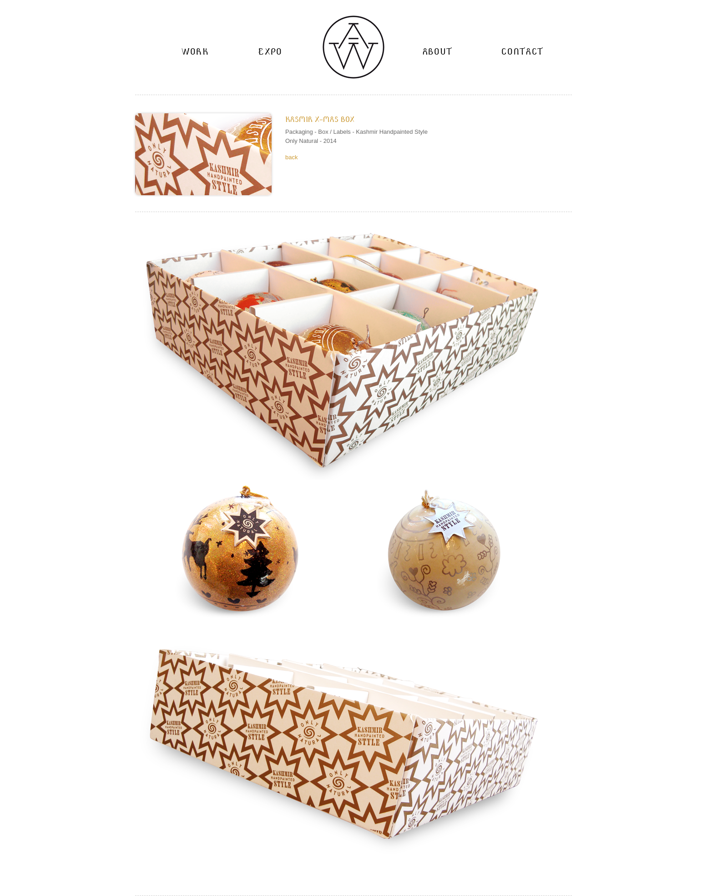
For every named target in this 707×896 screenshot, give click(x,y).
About (438, 51)
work (195, 51)
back (291, 157)
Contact (522, 51)
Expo (270, 51)
